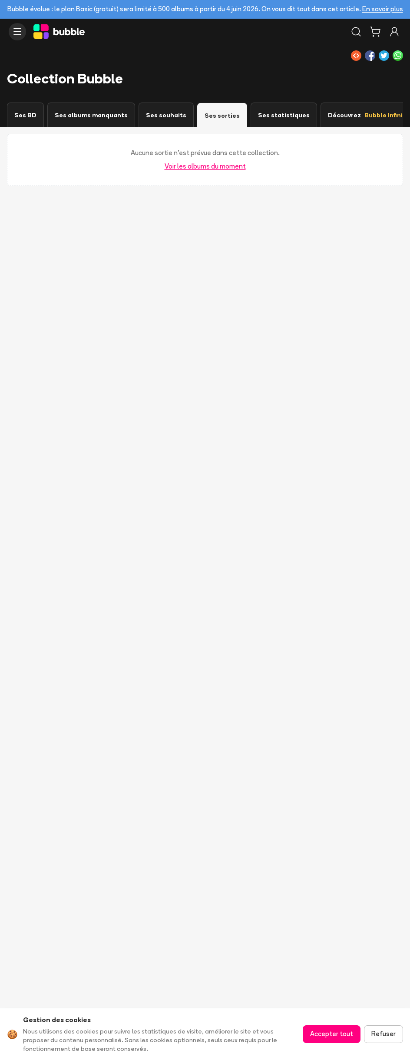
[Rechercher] (356, 31)
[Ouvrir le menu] (17, 31)
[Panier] (375, 31)
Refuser (383, 1034)
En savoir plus (382, 9)
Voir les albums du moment (205, 166)
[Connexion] (394, 31)
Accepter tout (331, 1034)
